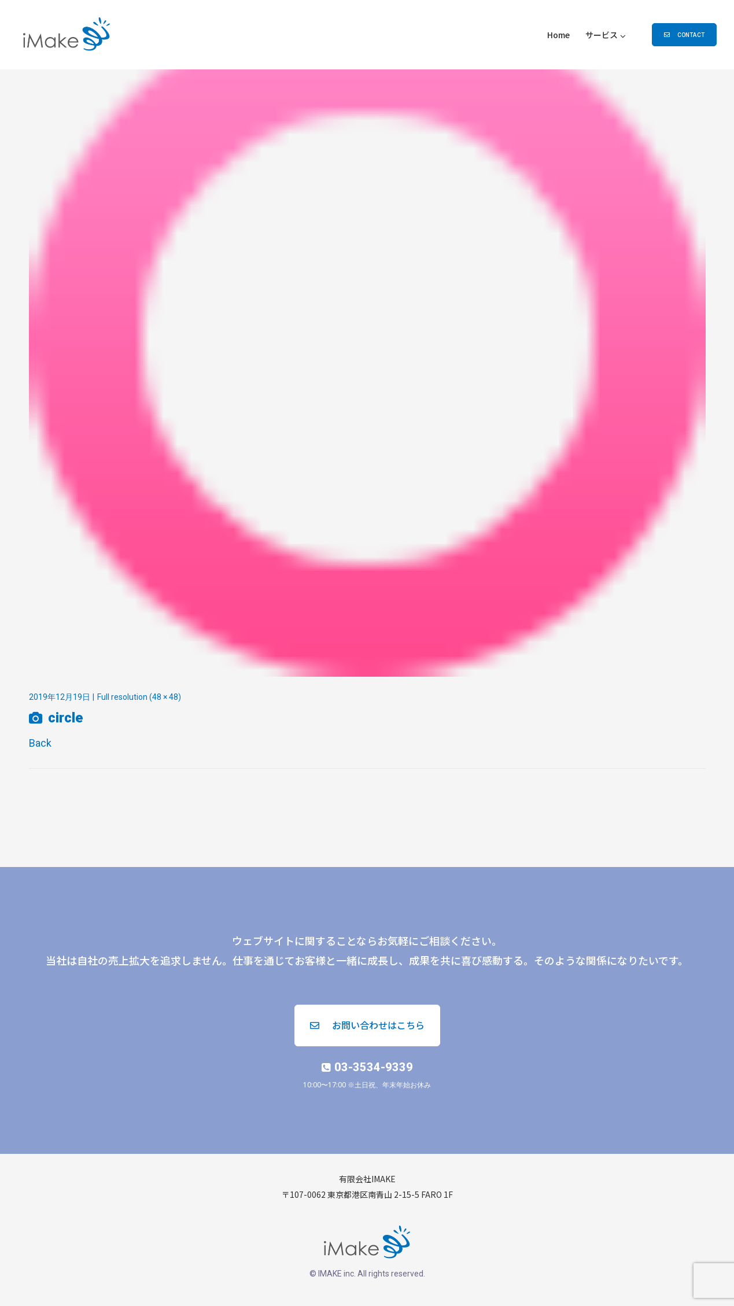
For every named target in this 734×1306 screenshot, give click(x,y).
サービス (601, 34)
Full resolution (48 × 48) (139, 697)
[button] (684, 34)
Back (40, 743)
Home (558, 34)
